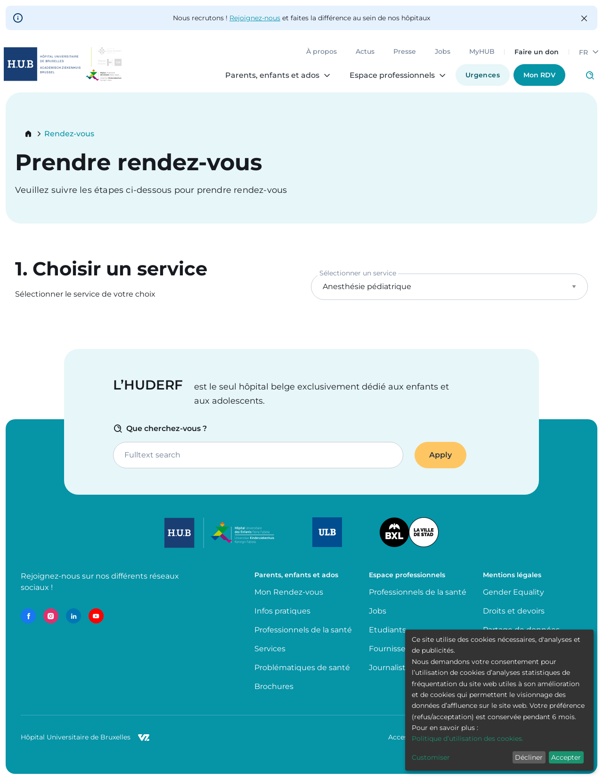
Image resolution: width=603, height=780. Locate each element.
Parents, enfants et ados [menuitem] (272, 75)
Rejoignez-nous (254, 18)
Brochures (273, 686)
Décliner (529, 757)
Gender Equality (513, 592)
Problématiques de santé (302, 667)
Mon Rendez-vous (288, 592)
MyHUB (482, 52)
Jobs (442, 52)
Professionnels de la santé (303, 629)
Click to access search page (589, 75)
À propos (321, 52)
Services (269, 648)
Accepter (566, 757)
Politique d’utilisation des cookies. (467, 738)
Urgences (482, 75)
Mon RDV (539, 75)
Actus (365, 52)
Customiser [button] (431, 757)
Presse (404, 52)
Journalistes (391, 667)
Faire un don (536, 52)
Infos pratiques (282, 610)
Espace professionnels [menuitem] (392, 75)
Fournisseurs (393, 648)
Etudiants (387, 629)
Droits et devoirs (514, 610)
